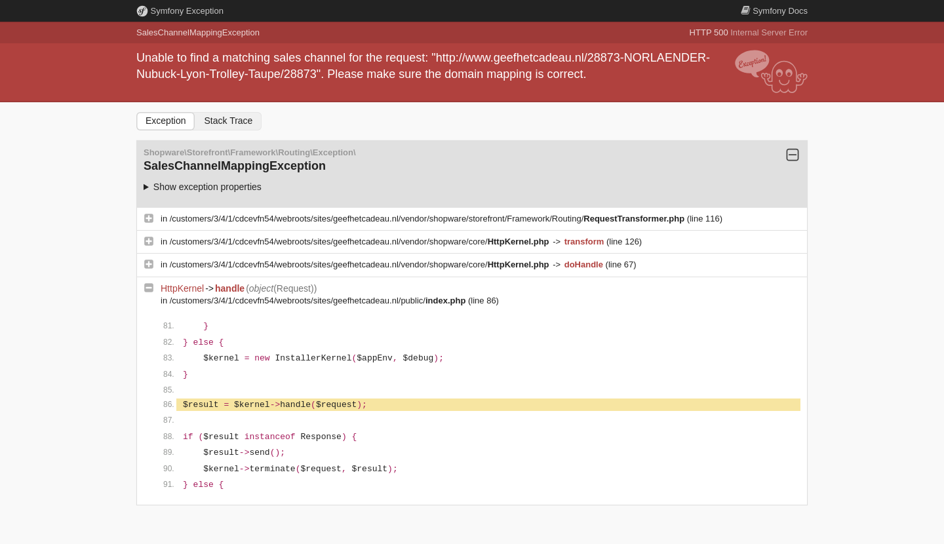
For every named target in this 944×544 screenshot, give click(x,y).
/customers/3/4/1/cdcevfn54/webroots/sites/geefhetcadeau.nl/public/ (319, 300)
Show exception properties (207, 187)
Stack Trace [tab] (228, 120)
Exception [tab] (166, 120)
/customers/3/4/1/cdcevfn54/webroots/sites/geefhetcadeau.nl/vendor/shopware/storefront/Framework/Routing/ (428, 218)
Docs (774, 11)
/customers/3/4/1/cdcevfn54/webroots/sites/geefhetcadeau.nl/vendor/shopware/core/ (360, 241)
